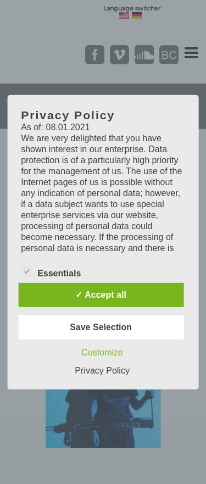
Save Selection (101, 327)
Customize (102, 352)
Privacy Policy (102, 370)
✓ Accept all (100, 294)
